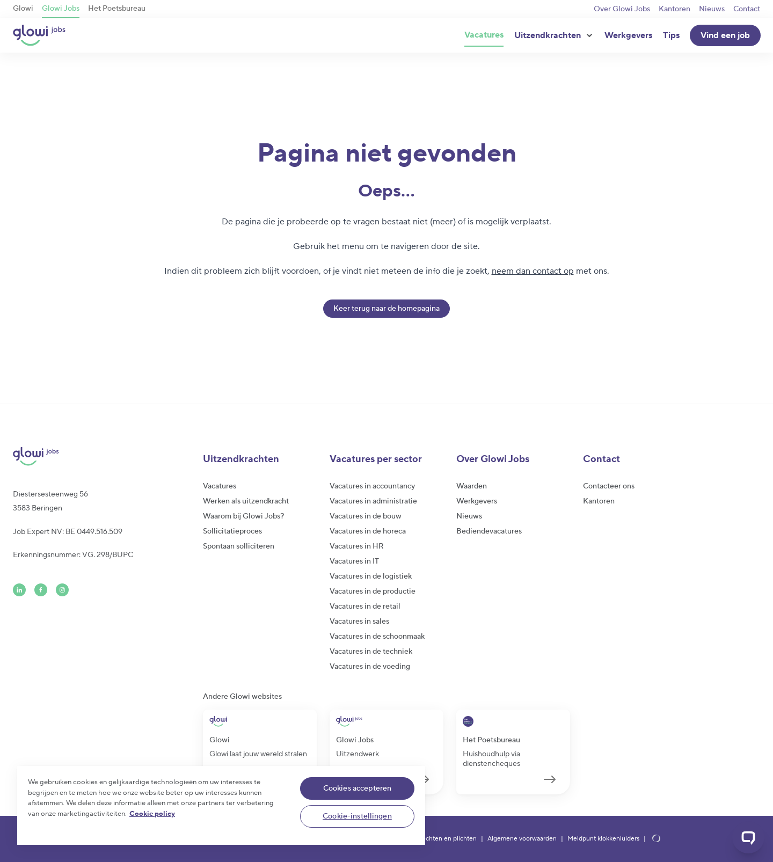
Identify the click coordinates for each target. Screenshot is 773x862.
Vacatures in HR (357, 546)
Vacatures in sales (359, 621)
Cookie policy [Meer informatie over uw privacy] (152, 813)
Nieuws (712, 9)
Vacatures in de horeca (368, 531)
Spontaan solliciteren (238, 546)
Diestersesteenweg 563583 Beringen (50, 501)
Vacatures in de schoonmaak (377, 636)
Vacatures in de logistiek (371, 576)
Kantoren (674, 9)
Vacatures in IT (354, 561)
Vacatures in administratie (373, 501)
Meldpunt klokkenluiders (603, 839)
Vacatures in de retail (365, 606)
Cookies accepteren (357, 788)
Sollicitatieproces (232, 531)
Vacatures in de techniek (371, 651)
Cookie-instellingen (357, 816)
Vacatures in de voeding (370, 666)
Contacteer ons (609, 486)
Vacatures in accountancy (372, 486)
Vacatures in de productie (372, 591)
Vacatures (484, 35)
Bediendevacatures (489, 531)
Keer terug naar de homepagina (386, 308)
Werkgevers (628, 35)
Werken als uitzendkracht (246, 501)
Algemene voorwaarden (522, 839)
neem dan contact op (533, 271)
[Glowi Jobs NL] (39, 35)
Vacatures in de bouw (366, 516)
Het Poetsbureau (116, 8)
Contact (746, 9)
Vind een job (725, 35)
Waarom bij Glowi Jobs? (243, 516)
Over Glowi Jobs (622, 9)
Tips (671, 35)
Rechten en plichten (447, 839)
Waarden (471, 486)
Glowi (23, 8)
